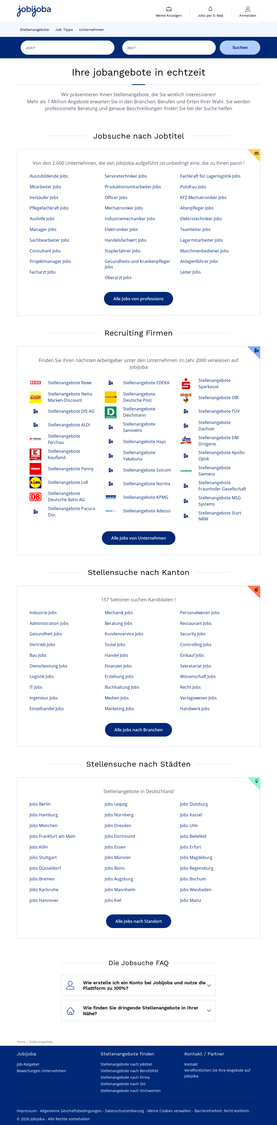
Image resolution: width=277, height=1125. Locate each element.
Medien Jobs (117, 698)
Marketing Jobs (119, 708)
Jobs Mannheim (120, 889)
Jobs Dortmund (120, 836)
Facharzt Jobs (43, 272)
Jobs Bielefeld (193, 836)
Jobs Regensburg (196, 868)
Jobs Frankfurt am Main (52, 836)
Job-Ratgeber (28, 1064)
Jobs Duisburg (194, 804)
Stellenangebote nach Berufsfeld (129, 1070)
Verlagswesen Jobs (198, 698)
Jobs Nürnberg (119, 815)
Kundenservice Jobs (124, 634)
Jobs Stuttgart (43, 857)
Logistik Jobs (42, 676)
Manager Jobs (43, 229)
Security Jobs (193, 634)
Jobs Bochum (193, 879)
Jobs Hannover (44, 900)
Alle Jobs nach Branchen (138, 730)
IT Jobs (36, 687)
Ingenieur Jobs (44, 698)
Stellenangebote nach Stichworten (131, 1090)
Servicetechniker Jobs (126, 176)
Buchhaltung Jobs (122, 687)
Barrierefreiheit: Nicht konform (222, 1110)
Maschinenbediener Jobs (204, 251)
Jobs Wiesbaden (196, 889)
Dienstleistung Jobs (49, 666)
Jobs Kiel (113, 900)
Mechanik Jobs (119, 612)
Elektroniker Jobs (121, 229)
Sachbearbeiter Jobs (49, 240)
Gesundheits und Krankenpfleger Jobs (137, 264)
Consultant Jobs (45, 251)
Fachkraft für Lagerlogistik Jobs (210, 176)
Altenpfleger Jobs (197, 208)
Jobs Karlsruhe (44, 889)
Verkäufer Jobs (44, 197)
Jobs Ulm (189, 825)
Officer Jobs (116, 197)
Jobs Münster (118, 857)
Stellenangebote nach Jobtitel (126, 1064)
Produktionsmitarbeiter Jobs (133, 187)
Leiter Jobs (190, 272)
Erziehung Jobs (119, 676)
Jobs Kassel (191, 815)
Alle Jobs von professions (138, 299)
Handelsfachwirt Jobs (125, 240)
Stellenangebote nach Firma (125, 1077)
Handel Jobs (116, 655)
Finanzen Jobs (118, 666)
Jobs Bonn (115, 868)
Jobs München (44, 825)
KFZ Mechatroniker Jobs (203, 197)
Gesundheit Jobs (46, 634)
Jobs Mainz (190, 900)
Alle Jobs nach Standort (138, 921)
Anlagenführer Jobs (199, 261)
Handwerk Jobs (195, 708)
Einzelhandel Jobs (47, 708)
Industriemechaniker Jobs (130, 219)
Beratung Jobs (118, 623)
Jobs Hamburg (44, 815)
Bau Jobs (38, 655)
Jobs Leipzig (116, 804)
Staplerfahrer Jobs (123, 251)
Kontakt (191, 1064)
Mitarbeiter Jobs (45, 187)
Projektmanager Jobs (50, 261)
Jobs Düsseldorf (45, 868)
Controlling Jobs (196, 644)
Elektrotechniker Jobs (201, 219)
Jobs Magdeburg (196, 857)
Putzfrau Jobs (193, 187)
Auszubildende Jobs (49, 176)
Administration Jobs (49, 623)
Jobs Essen (115, 847)
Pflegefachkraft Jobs (49, 208)
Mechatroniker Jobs (124, 208)
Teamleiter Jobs (195, 229)
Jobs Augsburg (119, 879)
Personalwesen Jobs (200, 612)
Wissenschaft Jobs (198, 676)
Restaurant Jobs (196, 623)
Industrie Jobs (43, 612)
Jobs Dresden (118, 825)
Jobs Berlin (40, 804)
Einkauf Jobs (192, 655)
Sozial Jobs (115, 644)
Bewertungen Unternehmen (41, 1070)
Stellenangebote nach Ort (123, 1083)
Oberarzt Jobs (118, 277)
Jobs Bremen (42, 879)
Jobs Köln (39, 847)
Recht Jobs (190, 687)
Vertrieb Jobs (42, 644)
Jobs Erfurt (190, 847)
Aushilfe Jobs (42, 219)
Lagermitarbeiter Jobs (201, 240)
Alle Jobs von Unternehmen (138, 538)
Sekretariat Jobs (195, 666)
